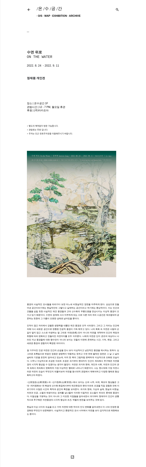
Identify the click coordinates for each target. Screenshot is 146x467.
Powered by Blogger (72, 457)
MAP (46, 15)
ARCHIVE (73, 15)
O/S (39, 15)
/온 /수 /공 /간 (49, 8)
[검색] (117, 9)
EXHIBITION (58, 15)
